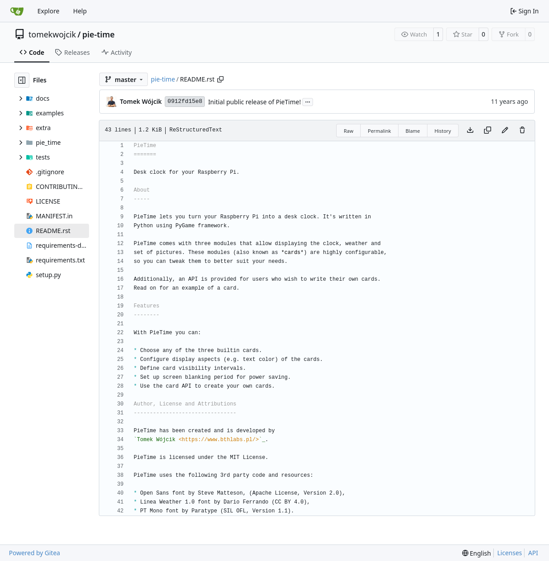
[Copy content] (487, 130)
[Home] (16, 11)
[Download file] (470, 130)
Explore (48, 11)
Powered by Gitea (34, 553)
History (443, 130)
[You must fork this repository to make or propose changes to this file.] (505, 130)
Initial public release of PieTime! (254, 102)
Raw (349, 130)
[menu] (476, 553)
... (307, 101)
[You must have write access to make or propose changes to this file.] (522, 130)
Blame (413, 130)
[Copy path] (220, 79)
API (533, 553)
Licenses (509, 553)
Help (80, 11)
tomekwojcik (52, 34)
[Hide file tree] (21, 80)
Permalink (379, 130)
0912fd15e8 (184, 101)
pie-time (98, 34)
